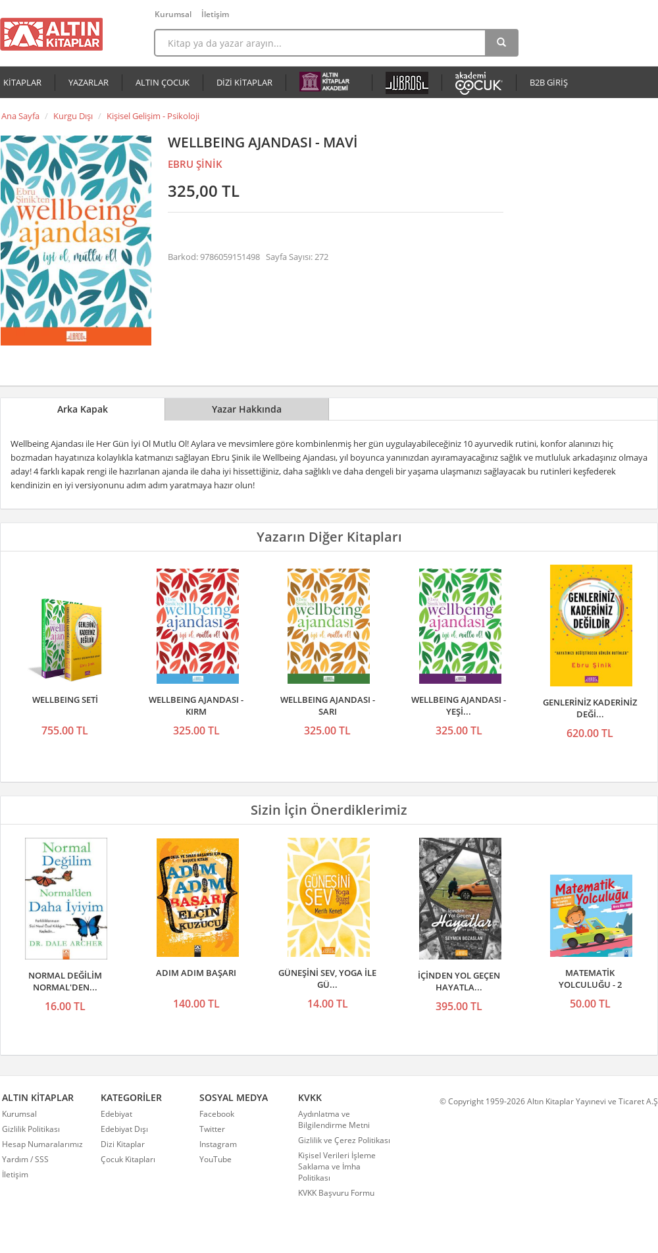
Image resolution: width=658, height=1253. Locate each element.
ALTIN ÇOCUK (163, 82)
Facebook (216, 1113)
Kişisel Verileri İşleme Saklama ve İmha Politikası (337, 1166)
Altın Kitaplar (51, 34)
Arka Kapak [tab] (82, 409)
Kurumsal (173, 14)
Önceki (14, 626)
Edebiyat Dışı (124, 1129)
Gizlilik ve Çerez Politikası (344, 1140)
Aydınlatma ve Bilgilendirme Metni (334, 1119)
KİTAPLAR (22, 82)
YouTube (215, 1159)
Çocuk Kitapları (128, 1159)
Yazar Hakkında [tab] (247, 409)
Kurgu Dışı (73, 116)
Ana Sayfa (20, 116)
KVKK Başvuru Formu (336, 1192)
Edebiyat (116, 1113)
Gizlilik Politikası (31, 1129)
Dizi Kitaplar (123, 1144)
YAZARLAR (88, 82)
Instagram (218, 1144)
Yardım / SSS (25, 1159)
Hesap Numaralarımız (42, 1144)
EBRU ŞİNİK (195, 163)
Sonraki (643, 626)
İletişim (215, 14)
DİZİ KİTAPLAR (244, 82)
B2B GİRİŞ (549, 82)
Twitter (212, 1129)
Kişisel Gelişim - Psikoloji (153, 116)
